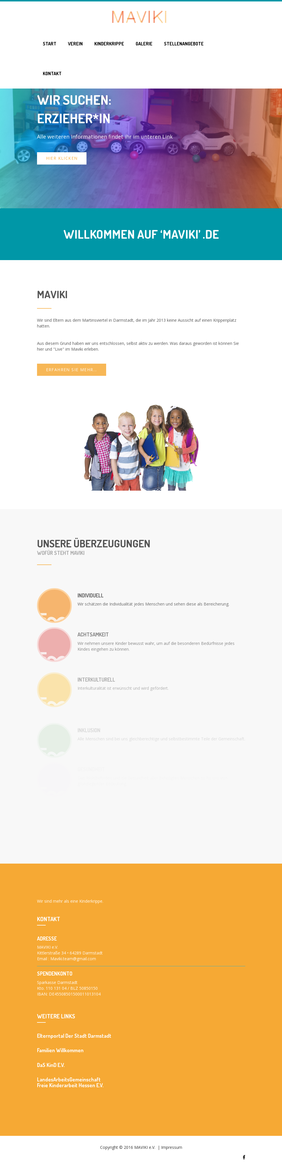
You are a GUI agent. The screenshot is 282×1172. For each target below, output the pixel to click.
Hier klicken (62, 158)
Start (49, 44)
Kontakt (52, 73)
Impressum (171, 1147)
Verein (75, 44)
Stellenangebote (184, 44)
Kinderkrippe (109, 44)
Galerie (144, 44)
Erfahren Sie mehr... (71, 369)
